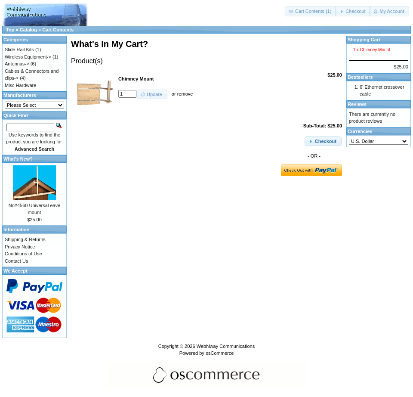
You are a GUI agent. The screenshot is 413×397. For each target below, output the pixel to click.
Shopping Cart (364, 39)
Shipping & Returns (25, 239)
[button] (310, 11)
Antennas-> (17, 63)
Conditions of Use (23, 253)
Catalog (28, 29)
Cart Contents (58, 29)
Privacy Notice (20, 246)
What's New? (18, 158)
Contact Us (16, 261)
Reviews (357, 104)
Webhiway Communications (226, 346)
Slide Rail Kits (19, 49)
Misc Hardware (20, 85)
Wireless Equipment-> (28, 56)
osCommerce (220, 353)
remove (185, 93)
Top (10, 29)
